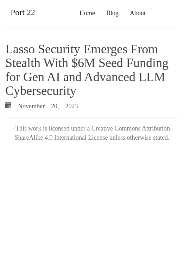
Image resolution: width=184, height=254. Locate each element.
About (138, 13)
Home (87, 13)
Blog (112, 13)
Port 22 (23, 12)
